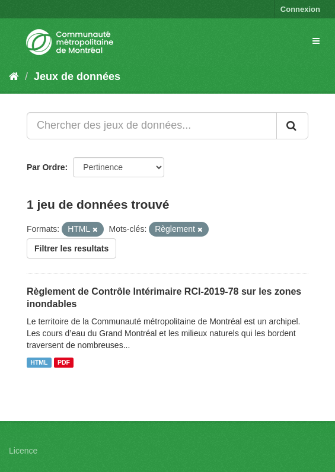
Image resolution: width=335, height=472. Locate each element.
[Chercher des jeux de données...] (152, 125)
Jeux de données (77, 76)
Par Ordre (46, 167)
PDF (64, 362)
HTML (38, 362)
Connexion (300, 9)
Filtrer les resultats (71, 248)
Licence (23, 450)
